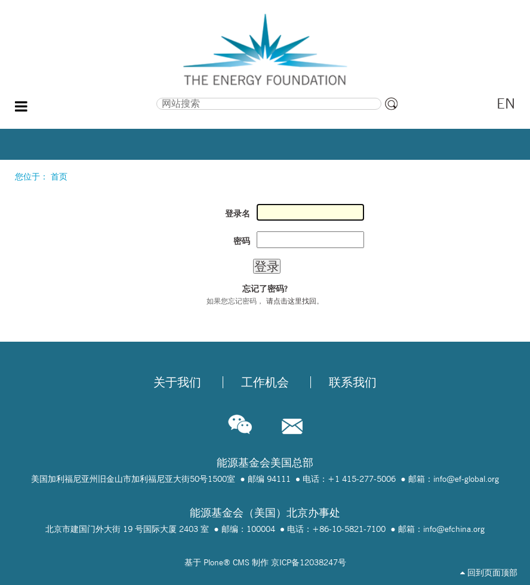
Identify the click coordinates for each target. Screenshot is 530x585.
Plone (213, 562)
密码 (241, 241)
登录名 (237, 213)
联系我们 (353, 382)
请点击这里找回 (291, 300)
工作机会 (265, 382)
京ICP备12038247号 (308, 562)
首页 (59, 176)
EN (506, 103)
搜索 (88, 96)
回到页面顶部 (488, 572)
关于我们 (177, 382)
